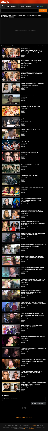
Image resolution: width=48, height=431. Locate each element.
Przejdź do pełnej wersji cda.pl (24, 417)
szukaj (43, 11)
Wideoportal (8, 46)
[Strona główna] (5, 2)
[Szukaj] (19, 10)
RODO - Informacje (29, 428)
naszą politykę (33, 425)
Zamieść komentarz (38, 403)
